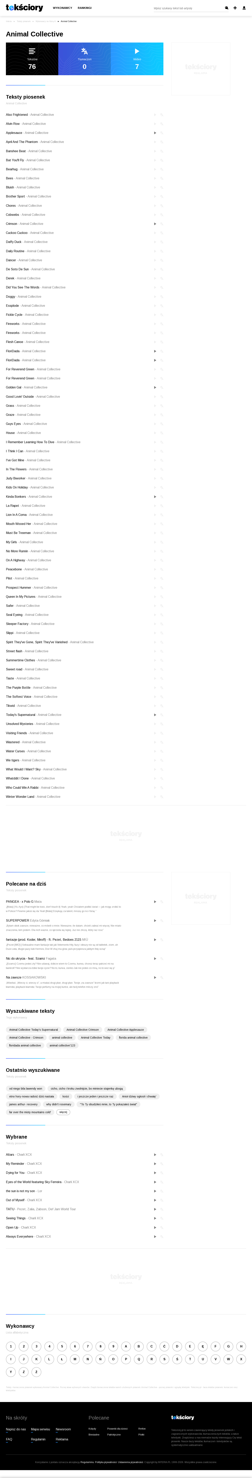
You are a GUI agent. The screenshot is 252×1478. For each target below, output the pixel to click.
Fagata (51, 958)
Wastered (26, 742)
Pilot (22, 578)
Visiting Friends (29, 733)
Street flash (27, 651)
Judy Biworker (29, 478)
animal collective (62, 1037)
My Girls (24, 542)
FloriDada (26, 351)
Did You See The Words (36, 287)
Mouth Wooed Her (31, 523)
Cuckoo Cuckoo (30, 232)
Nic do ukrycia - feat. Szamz (25, 958)
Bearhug (25, 169)
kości (66, 1096)
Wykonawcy (62, 8)
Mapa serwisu (40, 1429)
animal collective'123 (62, 1045)
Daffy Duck (27, 242)
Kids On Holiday (30, 487)
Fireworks (26, 323)
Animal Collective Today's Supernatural (33, 1029)
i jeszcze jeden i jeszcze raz (95, 1096)
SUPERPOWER (17, 920)
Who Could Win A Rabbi (35, 787)
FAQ (9, 1439)
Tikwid (23, 705)
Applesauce (27, 132)
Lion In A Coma (29, 514)
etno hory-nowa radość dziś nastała (31, 1096)
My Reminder (15, 1163)
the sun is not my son (21, 1191)
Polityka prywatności (106, 1462)
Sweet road (27, 669)
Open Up (12, 1227)
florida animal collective (133, 1037)
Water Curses (28, 751)
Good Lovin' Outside (33, 396)
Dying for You (15, 1172)
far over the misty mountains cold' (30, 1112)
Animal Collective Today (95, 1037)
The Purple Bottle (31, 687)
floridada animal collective (25, 1045)
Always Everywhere (20, 1236)
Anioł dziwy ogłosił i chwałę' (139, 1096)
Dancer (24, 260)
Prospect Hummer (31, 587)
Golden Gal (26, 387)
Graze (23, 414)
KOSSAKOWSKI (34, 977)
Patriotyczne (114, 1434)
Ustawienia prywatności (130, 1462)
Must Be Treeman (31, 533)
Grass (23, 405)
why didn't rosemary (58, 1104)
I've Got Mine (28, 460)
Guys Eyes (26, 423)
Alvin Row (26, 123)
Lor (39, 1191)
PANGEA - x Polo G (19, 901)
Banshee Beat (29, 151)
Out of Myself (15, 1200)
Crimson (24, 223)
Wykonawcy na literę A (46, 21)
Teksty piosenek (24, 21)
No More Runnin (30, 551)
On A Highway (28, 560)
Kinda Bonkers (29, 496)
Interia (9, 21)
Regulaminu (87, 1462)
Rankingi (85, 8)
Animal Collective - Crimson (26, 1037)
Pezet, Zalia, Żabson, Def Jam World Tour (45, 1209)
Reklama (62, 1439)
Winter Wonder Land (33, 796)
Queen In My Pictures (34, 596)
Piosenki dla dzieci (117, 1428)
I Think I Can (27, 451)
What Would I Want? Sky (36, 769)
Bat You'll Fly (28, 160)
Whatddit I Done (30, 778)
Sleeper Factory (30, 623)
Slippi (23, 633)
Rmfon (142, 1428)
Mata (38, 901)
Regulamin (38, 1439)
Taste (23, 678)
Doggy (23, 296)
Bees (22, 178)
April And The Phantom (35, 142)
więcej (63, 1112)
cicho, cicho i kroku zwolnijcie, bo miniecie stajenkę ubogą (87, 1088)
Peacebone (27, 569)
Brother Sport (28, 196)
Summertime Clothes (33, 660)
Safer (23, 605)
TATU (10, 1209)
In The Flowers (29, 469)
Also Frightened (30, 114)
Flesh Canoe (27, 342)
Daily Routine (28, 251)
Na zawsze (13, 977)
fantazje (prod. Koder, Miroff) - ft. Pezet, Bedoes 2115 (43, 939)
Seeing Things (16, 1218)
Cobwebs (25, 214)
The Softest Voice (31, 696)
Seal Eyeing (27, 614)
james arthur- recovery (23, 1104)
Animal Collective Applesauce (125, 1029)
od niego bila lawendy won (25, 1088)
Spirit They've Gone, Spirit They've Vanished (50, 642)
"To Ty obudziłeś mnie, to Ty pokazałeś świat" (108, 1104)
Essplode (25, 305)
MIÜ (85, 939)
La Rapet (25, 505)
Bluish (23, 187)
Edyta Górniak (40, 920)
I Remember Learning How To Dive (43, 442)
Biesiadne (94, 1434)
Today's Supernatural (33, 714)
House (23, 433)
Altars (10, 1154)
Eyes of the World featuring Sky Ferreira (34, 1182)
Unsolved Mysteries (32, 724)
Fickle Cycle (27, 314)
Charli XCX (23, 1154)
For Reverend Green (33, 369)
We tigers (25, 760)
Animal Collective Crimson (83, 1029)
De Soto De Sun (30, 269)
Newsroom (63, 1429)
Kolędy (92, 1428)
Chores (24, 205)
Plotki (141, 1434)
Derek (23, 278)
